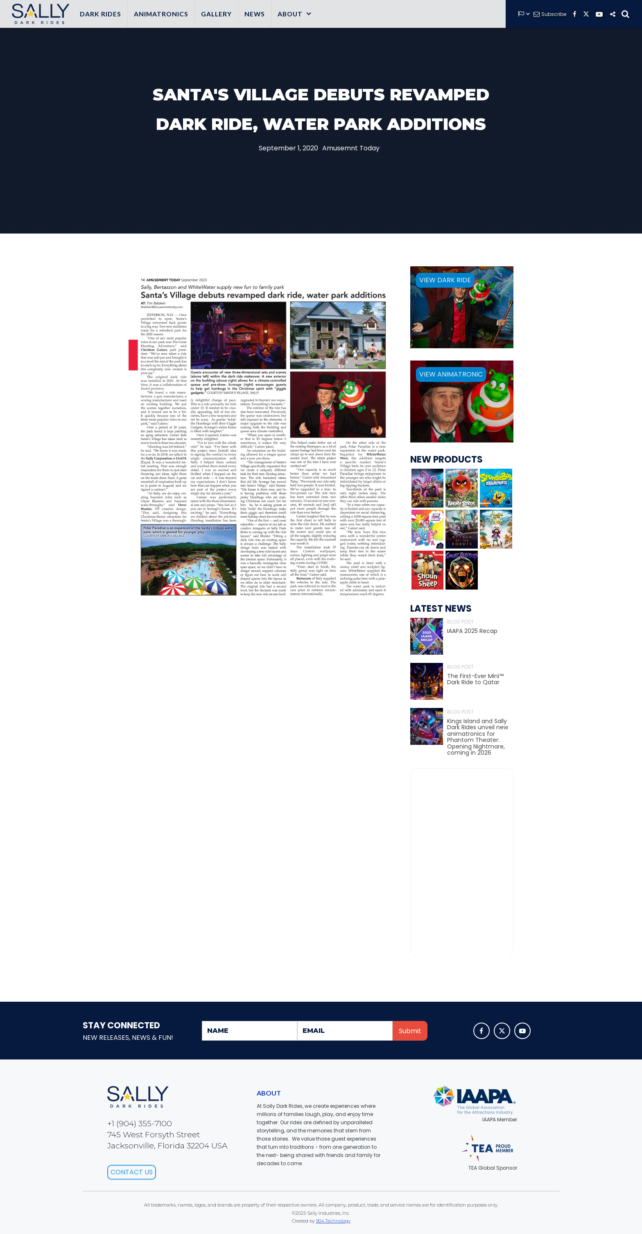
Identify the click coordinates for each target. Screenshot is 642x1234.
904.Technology (333, 1221)
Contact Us (132, 1191)
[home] (39, 14)
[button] (295, 14)
